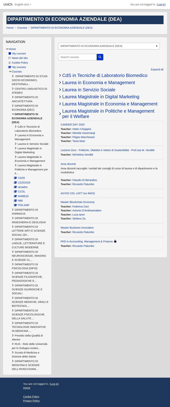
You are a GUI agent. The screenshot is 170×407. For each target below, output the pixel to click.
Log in (161, 4)
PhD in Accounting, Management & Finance (87, 241)
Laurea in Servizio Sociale (88, 89)
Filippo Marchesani (83, 137)
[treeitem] (27, 209)
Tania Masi (78, 141)
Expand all (157, 69)
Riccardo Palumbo (83, 184)
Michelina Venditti (82, 154)
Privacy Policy (31, 400)
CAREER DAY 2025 (73, 124)
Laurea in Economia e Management (98, 82)
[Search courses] (77, 57)
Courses (22, 27)
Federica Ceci (80, 206)
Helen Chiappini (81, 129)
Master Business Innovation (77, 227)
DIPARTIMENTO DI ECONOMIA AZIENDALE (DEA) (62, 27)
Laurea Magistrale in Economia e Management (109, 103)
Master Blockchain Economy (78, 202)
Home (10, 27)
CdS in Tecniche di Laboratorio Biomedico (104, 75)
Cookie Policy (31, 396)
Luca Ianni (78, 214)
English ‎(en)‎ (22, 4)
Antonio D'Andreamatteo (86, 210)
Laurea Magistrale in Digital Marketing (100, 96)
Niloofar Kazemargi (83, 133)
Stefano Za (78, 218)
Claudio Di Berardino (84, 180)
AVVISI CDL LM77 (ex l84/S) (78, 193)
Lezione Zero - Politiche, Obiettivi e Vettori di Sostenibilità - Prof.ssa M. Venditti (107, 150)
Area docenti (68, 163)
